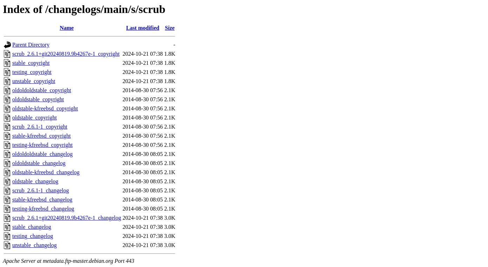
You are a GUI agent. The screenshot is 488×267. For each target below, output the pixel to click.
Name (67, 28)
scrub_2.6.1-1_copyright (39, 127)
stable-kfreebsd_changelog (42, 200)
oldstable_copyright (34, 118)
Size (170, 28)
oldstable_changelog (35, 181)
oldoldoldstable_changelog (42, 154)
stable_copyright (31, 63)
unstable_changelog (34, 245)
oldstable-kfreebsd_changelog (46, 172)
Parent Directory (30, 45)
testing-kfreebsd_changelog (43, 209)
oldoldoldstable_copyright (41, 90)
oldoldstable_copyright (38, 99)
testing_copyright (31, 72)
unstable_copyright (33, 81)
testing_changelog (32, 236)
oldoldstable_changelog (39, 163)
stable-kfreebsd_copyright (41, 136)
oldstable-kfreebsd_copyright (45, 108)
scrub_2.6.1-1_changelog (40, 190)
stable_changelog (31, 227)
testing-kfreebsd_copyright (42, 145)
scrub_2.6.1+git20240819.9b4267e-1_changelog (66, 218)
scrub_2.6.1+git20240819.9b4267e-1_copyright (65, 54)
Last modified (142, 28)
